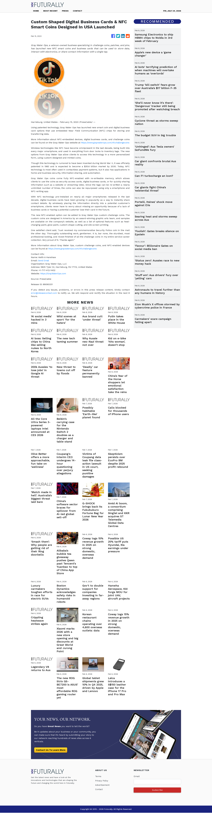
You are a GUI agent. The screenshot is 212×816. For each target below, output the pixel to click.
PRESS (65, 11)
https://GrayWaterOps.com (53, 276)
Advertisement (102, 788)
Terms (98, 779)
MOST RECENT (50, 11)
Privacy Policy (102, 784)
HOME (36, 11)
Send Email (44, 263)
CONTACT (77, 11)
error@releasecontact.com (45, 296)
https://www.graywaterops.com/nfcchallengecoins (57, 146)
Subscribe (157, 793)
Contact (99, 792)
